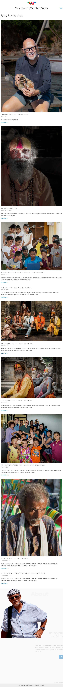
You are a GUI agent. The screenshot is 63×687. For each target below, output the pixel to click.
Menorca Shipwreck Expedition (15, 115)
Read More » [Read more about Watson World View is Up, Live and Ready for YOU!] (4, 583)
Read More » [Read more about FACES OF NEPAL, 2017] (4, 218)
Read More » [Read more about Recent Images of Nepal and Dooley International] (4, 282)
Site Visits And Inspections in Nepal (16, 287)
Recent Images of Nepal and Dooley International (23, 273)
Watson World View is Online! (14, 559)
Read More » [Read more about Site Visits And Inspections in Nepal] (4, 297)
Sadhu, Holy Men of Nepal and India (16, 343)
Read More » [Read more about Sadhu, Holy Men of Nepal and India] (4, 353)
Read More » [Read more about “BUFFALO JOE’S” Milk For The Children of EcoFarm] (4, 475)
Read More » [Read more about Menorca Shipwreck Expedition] (4, 122)
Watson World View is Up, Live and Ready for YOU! (23, 573)
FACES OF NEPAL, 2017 (10, 208)
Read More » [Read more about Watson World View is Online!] (4, 568)
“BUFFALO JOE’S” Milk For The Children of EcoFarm (23, 465)
